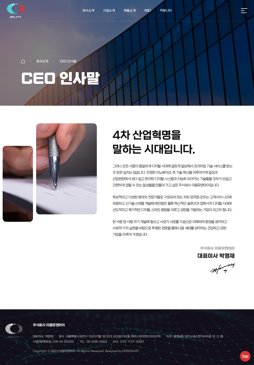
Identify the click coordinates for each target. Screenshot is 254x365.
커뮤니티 (166, 11)
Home (23, 61)
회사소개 (88, 11)
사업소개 (109, 11)
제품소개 (129, 11)
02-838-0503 (97, 341)
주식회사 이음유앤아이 (15, 10)
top (245, 356)
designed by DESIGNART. (122, 351)
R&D (147, 11)
